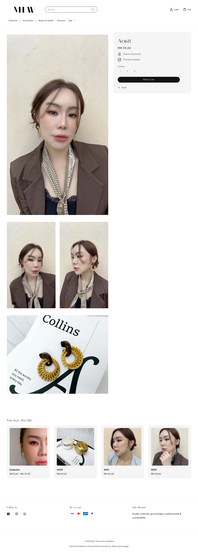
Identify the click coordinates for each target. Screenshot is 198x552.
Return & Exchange (120, 546)
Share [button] (122, 87)
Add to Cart (148, 79)
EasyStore (109, 541)
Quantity (121, 66)
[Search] (93, 9)
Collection (13, 20)
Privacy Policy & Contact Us (99, 546)
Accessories (28, 20)
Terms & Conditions (77, 546)
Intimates (61, 20)
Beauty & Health (46, 20)
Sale (70, 20)
